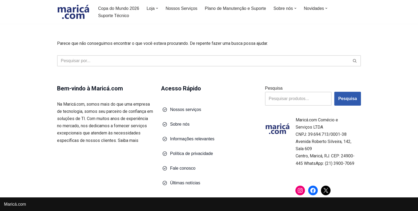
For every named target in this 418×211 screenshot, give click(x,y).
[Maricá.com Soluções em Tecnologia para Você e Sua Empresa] (73, 12)
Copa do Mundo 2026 (118, 8)
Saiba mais (128, 140)
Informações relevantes (192, 139)
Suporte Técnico (113, 15)
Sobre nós (180, 124)
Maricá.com (15, 204)
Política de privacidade (191, 153)
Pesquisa (274, 88)
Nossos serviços (185, 109)
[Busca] (203, 60)
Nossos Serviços (181, 8)
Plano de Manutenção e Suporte (235, 8)
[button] (157, 8)
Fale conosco (182, 168)
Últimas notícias (185, 183)
